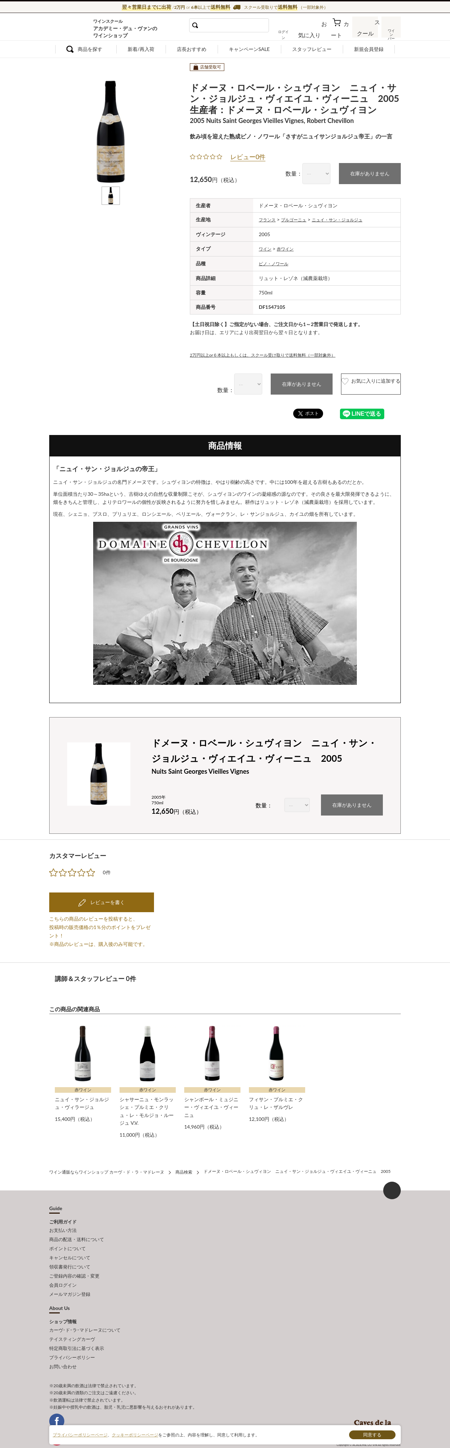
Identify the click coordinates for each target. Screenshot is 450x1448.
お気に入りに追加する (356, 382)
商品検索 (183, 1167)
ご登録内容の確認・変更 (74, 1263)
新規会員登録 (369, 49)
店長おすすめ (191, 49)
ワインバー (390, 32)
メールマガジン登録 (69, 1278)
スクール (366, 33)
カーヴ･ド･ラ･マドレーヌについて (85, 1313)
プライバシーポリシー (72, 1336)
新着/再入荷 (141, 49)
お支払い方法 (63, 1224)
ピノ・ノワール (276, 262)
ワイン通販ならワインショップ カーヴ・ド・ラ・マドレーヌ (73, 28)
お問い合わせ (63, 1344)
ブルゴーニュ (298, 219)
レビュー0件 (247, 157)
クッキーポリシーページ (135, 1434)
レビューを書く (107, 900)
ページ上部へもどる (392, 1185)
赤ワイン (288, 248)
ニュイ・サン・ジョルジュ (348, 219)
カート (341, 33)
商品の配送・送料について (76, 1232)
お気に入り (319, 33)
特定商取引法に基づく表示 (76, 1328)
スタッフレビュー (312, 49)
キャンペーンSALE (249, 49)
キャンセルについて (69, 1248)
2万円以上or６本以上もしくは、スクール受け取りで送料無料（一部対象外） (275, 353)
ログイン (295, 33)
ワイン (266, 248)
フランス (268, 219)
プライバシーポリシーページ (80, 1434)
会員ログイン (63, 1271)
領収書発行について (69, 1255)
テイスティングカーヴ (72, 1321)
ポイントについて (67, 1240)
